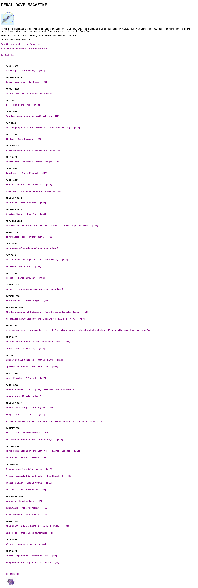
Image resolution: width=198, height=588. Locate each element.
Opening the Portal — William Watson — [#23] (32, 367)
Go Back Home (8, 55)
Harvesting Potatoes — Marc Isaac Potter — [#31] (34, 289)
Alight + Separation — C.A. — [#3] (26, 544)
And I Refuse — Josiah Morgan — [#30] (28, 301)
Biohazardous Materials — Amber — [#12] (29, 469)
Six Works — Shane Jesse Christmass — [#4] (31, 533)
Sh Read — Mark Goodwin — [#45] (24, 139)
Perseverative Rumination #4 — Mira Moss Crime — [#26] (38, 342)
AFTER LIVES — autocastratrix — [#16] (28, 433)
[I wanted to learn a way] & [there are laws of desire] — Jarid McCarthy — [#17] (54, 421)
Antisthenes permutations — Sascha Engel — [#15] (34, 440)
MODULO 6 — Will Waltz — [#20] (23, 396)
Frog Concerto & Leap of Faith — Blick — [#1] (32, 563)
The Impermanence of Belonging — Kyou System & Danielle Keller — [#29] (48, 312)
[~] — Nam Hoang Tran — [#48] (23, 105)
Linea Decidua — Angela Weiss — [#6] (27, 515)
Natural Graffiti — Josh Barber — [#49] (29, 93)
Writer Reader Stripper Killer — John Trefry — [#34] (37, 260)
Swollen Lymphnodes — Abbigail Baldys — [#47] (32, 116)
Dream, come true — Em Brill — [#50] (27, 82)
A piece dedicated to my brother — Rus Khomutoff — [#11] (39, 476)
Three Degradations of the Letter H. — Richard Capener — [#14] (43, 451)
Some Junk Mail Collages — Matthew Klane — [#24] (34, 360)
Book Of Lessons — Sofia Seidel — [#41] (29, 185)
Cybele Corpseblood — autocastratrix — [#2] (31, 556)
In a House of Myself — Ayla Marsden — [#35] (32, 248)
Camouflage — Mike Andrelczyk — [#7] (27, 508)
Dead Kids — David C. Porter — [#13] (27, 458)
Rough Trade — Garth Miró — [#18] (25, 415)
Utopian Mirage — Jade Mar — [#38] (26, 214)
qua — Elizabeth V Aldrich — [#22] (26, 378)
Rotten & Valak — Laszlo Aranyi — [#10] (29, 483)
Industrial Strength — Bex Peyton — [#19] (30, 408)
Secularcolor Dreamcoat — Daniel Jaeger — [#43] (34, 162)
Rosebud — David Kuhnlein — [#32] (25, 278)
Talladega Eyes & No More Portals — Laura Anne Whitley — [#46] (43, 128)
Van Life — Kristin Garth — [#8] (25, 501)
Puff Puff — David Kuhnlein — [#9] (26, 490)
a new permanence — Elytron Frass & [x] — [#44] (34, 150)
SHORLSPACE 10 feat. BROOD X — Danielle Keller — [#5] (37, 526)
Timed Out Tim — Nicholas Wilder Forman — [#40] (34, 191)
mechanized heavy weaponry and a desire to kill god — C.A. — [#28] (45, 319)
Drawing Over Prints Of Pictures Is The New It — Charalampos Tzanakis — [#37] (52, 226)
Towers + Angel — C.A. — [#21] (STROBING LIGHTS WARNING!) (40, 389)
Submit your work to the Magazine (20, 44)
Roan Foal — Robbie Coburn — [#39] (26, 203)
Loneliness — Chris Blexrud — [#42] (26, 173)
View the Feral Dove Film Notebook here (24, 48)
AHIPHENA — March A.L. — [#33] (23, 267)
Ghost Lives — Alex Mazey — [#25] (25, 349)
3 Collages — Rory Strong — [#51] (25, 71)
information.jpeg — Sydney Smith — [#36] (29, 237)
